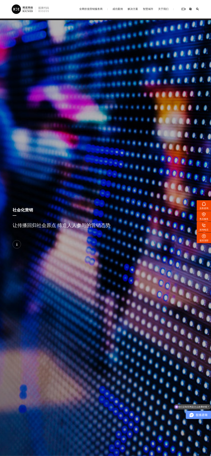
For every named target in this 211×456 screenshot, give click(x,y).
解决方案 (133, 8)
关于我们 (163, 8)
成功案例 (117, 8)
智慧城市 (148, 8)
